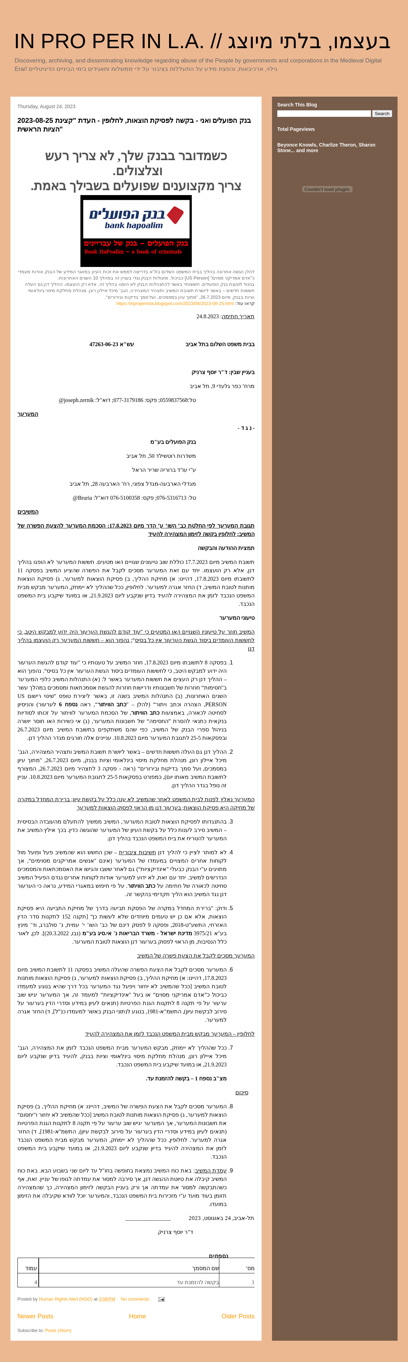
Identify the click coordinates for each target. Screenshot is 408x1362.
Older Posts (238, 1316)
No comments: (136, 1299)
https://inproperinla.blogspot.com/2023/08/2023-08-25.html (175, 303)
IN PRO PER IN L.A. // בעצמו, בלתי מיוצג (202, 41)
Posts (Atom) (58, 1330)
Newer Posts (35, 1316)
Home (137, 1316)
